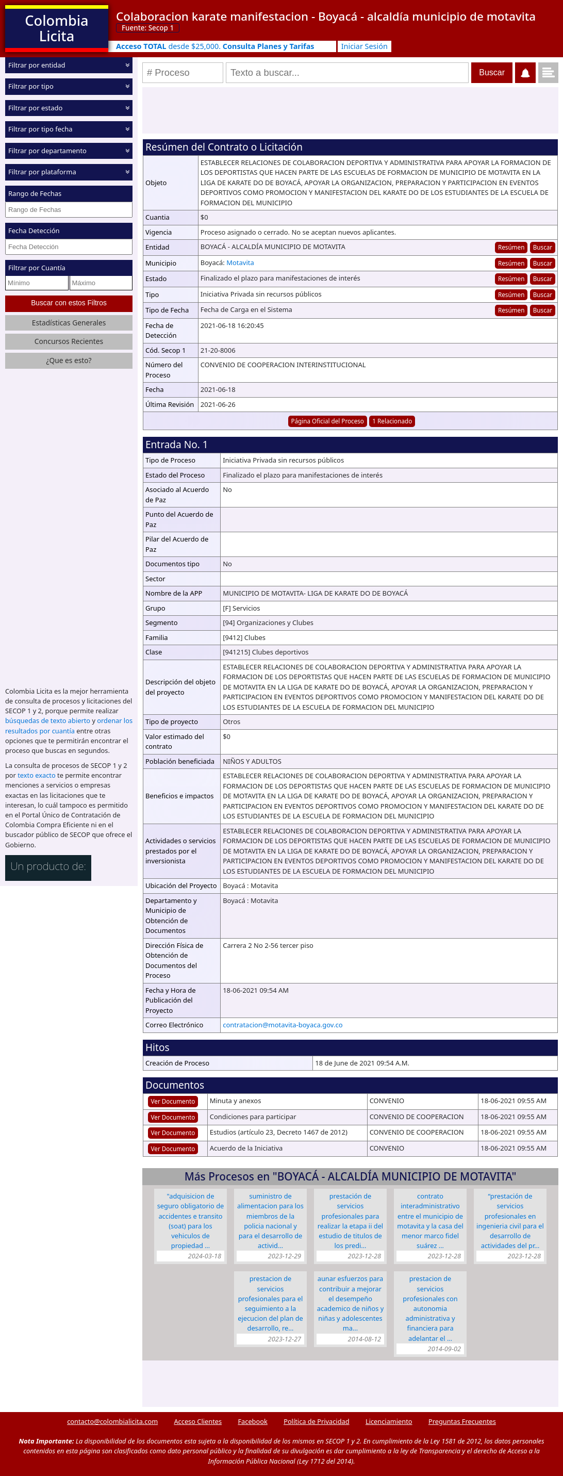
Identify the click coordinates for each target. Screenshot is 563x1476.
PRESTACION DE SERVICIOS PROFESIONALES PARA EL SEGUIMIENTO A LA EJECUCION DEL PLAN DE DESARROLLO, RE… (270, 1303)
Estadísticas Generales (69, 322)
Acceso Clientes (198, 1421)
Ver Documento (173, 1101)
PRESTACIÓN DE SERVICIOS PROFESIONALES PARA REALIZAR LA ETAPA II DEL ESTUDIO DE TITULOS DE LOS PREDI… (350, 1220)
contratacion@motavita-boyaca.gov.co (282, 1024)
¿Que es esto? (68, 360)
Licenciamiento (389, 1421)
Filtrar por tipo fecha (40, 129)
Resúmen (511, 247)
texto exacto (36, 774)
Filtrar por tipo (31, 86)
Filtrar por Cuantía (36, 267)
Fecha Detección (34, 230)
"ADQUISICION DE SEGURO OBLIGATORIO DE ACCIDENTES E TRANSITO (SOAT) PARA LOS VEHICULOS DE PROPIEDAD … (190, 1220)
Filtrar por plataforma (42, 171)
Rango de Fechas (34, 193)
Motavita (240, 262)
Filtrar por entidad (36, 65)
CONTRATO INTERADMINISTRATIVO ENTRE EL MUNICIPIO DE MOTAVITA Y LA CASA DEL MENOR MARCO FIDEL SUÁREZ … (430, 1220)
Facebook (252, 1421)
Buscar (542, 247)
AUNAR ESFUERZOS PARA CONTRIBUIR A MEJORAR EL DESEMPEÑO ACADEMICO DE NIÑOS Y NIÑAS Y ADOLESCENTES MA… (350, 1303)
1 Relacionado (392, 421)
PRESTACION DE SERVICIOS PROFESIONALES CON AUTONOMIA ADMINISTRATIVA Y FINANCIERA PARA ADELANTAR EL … (430, 1308)
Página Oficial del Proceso (327, 421)
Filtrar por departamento (47, 150)
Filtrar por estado (35, 107)
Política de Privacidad (316, 1421)
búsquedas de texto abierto (47, 720)
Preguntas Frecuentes (462, 1421)
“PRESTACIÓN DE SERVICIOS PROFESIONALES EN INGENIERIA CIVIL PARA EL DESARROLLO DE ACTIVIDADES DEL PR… (510, 1220)
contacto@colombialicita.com (112, 1421)
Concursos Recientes (69, 341)
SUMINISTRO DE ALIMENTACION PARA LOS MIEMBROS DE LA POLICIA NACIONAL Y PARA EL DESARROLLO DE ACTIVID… (270, 1220)
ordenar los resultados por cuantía (69, 724)
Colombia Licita (56, 28)
